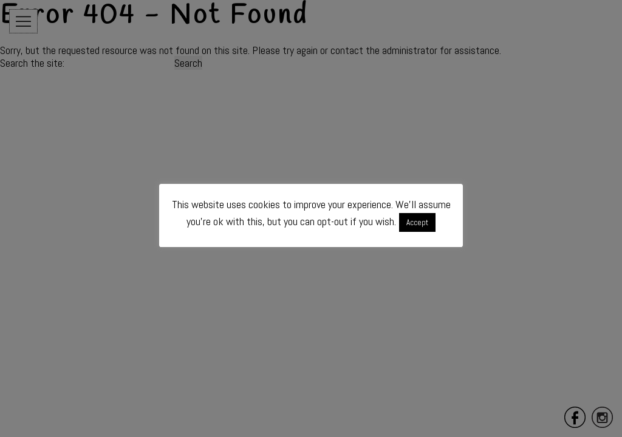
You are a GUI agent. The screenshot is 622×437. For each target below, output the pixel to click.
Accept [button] (417, 222)
